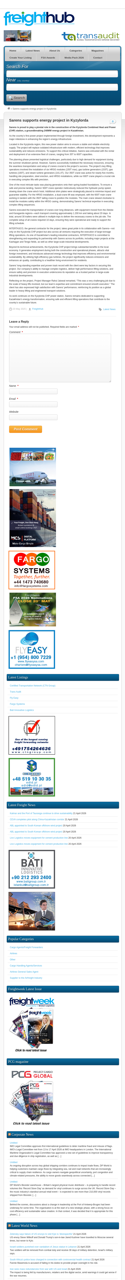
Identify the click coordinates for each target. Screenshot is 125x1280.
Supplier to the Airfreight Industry (26, 978)
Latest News (33, 50)
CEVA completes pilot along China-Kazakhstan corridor (37, 819)
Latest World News (24, 1187)
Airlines (13, 953)
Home (12, 50)
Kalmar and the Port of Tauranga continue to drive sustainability (41, 813)
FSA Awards (48, 57)
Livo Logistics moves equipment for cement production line (39, 838)
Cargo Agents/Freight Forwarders (26, 947)
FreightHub (37, 309)
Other (12, 959)
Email (13, 398)
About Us (54, 50)
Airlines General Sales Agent (24, 972)
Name (14, 386)
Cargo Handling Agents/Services (26, 965)
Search (19, 98)
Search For (17, 66)
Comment (16, 332)
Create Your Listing (20, 57)
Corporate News (22, 1096)
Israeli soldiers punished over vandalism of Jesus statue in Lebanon (43, 1208)
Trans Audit (15, 691)
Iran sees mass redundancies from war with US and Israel (38, 1230)
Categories (76, 50)
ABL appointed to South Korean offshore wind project (36, 825)
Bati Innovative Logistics (22, 710)
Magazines (98, 50)
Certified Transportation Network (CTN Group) (32, 685)
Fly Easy (14, 698)
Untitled (13, 1104)
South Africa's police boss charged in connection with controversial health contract (50, 1221)
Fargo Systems (17, 704)
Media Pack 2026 (74, 57)
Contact (97, 57)
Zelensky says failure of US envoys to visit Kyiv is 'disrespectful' (41, 1195)
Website (13, 411)
